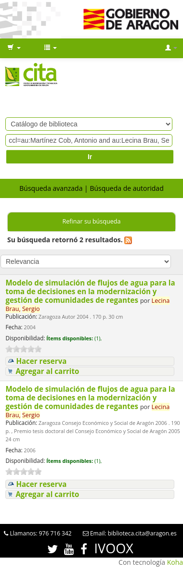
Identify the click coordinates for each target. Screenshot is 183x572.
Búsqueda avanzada (50, 188)
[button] (14, 48)
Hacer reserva (41, 361)
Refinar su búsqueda (91, 221)
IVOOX (113, 548)
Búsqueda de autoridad (126, 188)
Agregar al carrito (47, 371)
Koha (175, 562)
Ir (90, 157)
